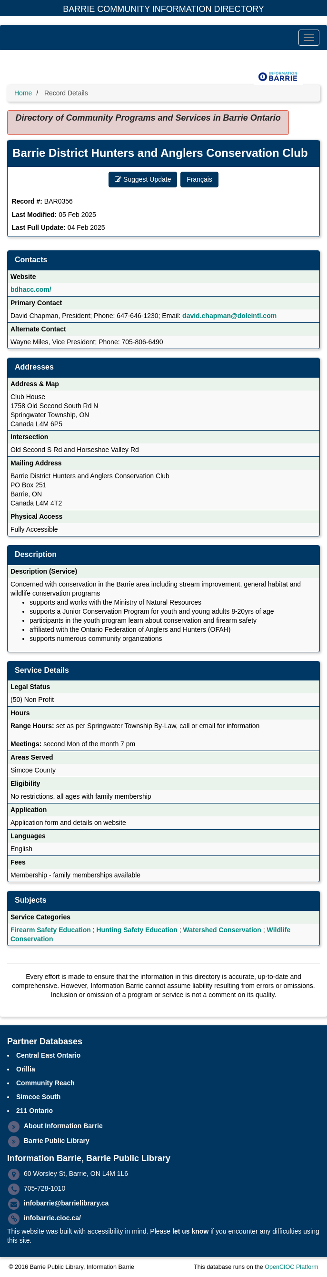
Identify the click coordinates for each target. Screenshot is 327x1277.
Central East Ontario (48, 1055)
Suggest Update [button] (143, 179)
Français (199, 179)
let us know (190, 1231)
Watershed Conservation (222, 930)
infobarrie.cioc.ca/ (52, 1218)
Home (23, 93)
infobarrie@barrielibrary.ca (66, 1203)
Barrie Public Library (56, 1140)
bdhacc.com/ (30, 289)
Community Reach (45, 1083)
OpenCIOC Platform (291, 1267)
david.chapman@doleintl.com (229, 315)
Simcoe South (38, 1097)
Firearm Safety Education (50, 930)
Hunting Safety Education (137, 930)
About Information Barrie (63, 1126)
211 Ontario (34, 1110)
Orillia (25, 1069)
